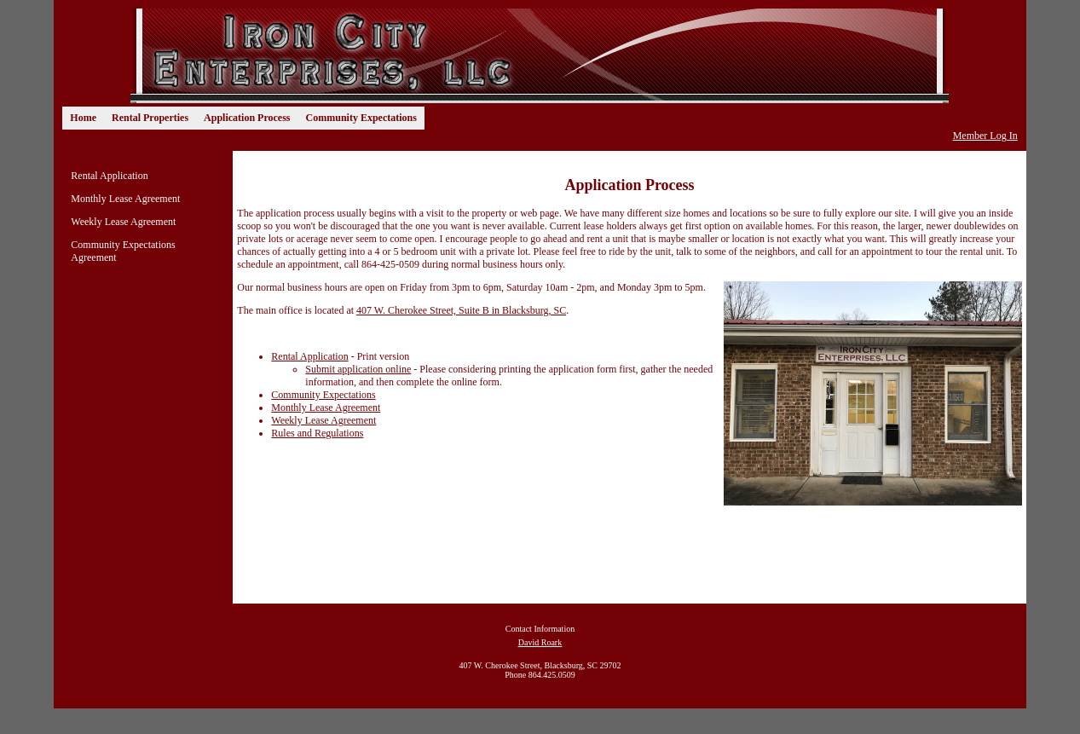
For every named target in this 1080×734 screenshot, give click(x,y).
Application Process (247, 118)
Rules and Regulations (317, 433)
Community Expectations (361, 118)
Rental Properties (150, 118)
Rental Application (109, 176)
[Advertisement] (429, 557)
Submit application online (358, 369)
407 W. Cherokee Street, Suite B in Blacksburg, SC (461, 310)
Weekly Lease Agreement (123, 222)
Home (83, 118)
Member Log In (985, 136)
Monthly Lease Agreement (125, 199)
